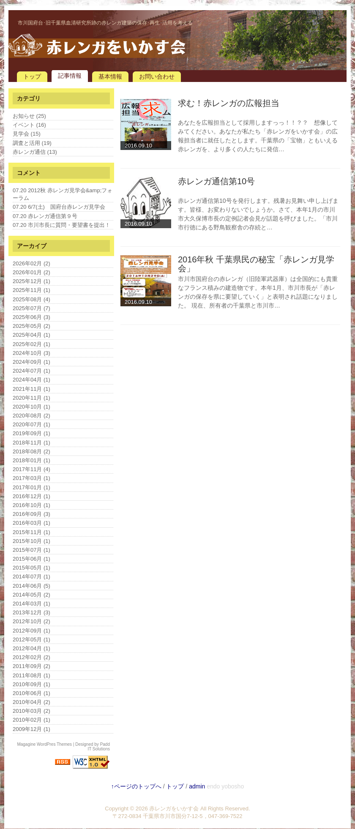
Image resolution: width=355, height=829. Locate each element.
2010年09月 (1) (31, 684)
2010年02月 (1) (31, 720)
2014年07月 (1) (31, 576)
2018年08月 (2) (31, 451)
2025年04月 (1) (31, 335)
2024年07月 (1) (31, 371)
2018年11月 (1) (31, 442)
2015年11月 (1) (31, 532)
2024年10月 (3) (31, 353)
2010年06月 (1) (31, 693)
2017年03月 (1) (31, 478)
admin (197, 786)
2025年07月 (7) (31, 308)
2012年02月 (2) (31, 657)
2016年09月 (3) (31, 514)
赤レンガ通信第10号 (216, 181)
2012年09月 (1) (31, 630)
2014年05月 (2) (31, 595)
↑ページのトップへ (136, 786)
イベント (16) (29, 125)
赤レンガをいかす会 (174, 808)
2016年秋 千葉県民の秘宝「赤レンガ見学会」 (256, 264)
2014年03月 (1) (31, 603)
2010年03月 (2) (31, 711)
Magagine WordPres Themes (44, 744)
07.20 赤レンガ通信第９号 (45, 216)
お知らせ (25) (29, 116)
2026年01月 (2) (31, 272)
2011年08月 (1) (31, 675)
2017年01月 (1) (31, 487)
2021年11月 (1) (31, 389)
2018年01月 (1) (31, 460)
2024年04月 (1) (31, 379)
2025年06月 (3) (31, 317)
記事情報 (70, 75)
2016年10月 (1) (31, 505)
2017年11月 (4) (31, 469)
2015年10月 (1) (31, 541)
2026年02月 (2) (31, 263)
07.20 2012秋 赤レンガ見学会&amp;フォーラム (62, 194)
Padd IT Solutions (98, 746)
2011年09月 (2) (31, 666)
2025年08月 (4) (31, 299)
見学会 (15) (27, 134)
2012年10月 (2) (31, 621)
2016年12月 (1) (31, 496)
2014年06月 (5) (31, 586)
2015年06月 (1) (31, 559)
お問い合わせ (157, 76)
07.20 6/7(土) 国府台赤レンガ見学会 (59, 207)
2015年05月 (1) (31, 567)
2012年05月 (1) (31, 639)
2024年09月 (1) (31, 362)
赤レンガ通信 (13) (35, 152)
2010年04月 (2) (31, 702)
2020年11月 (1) (31, 398)
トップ (32, 76)
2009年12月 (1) (31, 729)
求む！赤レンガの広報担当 (228, 103)
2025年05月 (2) (31, 326)
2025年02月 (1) (31, 344)
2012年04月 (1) (31, 648)
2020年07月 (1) (31, 424)
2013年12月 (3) (31, 612)
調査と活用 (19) (32, 143)
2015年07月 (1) (31, 550)
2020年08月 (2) (31, 415)
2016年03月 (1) (31, 523)
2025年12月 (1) (31, 281)
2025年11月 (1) (31, 290)
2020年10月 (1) (31, 407)
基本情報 (110, 76)
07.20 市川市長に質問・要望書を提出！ (61, 225)
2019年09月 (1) (31, 433)
